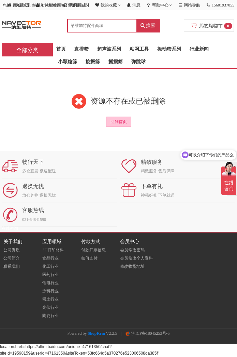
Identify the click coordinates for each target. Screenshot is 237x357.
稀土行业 (50, 299)
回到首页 (118, 121)
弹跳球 (138, 61)
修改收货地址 (132, 266)
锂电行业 (50, 282)
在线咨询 (10, 228)
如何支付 (89, 258)
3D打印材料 (53, 250)
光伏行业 (50, 307)
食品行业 (50, 258)
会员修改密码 (132, 250)
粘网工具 (139, 49)
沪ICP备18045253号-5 (147, 333)
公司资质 (11, 250)
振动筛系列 (169, 49)
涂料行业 (50, 291)
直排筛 (81, 49)
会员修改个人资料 (136, 258)
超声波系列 (109, 49)
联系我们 (11, 266)
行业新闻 (199, 49)
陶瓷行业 (50, 315)
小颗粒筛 (67, 61)
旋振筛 (93, 61)
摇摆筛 (115, 61)
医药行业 (50, 274)
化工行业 (50, 266)
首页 (61, 49)
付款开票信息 (93, 250)
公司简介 (11, 258)
